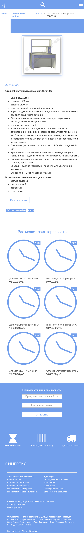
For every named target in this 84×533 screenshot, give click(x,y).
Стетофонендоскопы (54, 489)
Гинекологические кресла (19, 489)
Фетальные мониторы (18, 483)
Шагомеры (49, 486)
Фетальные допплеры (18, 486)
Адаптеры (49, 477)
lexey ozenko (29, 531)
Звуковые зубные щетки (56, 492)
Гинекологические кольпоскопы (22, 492)
